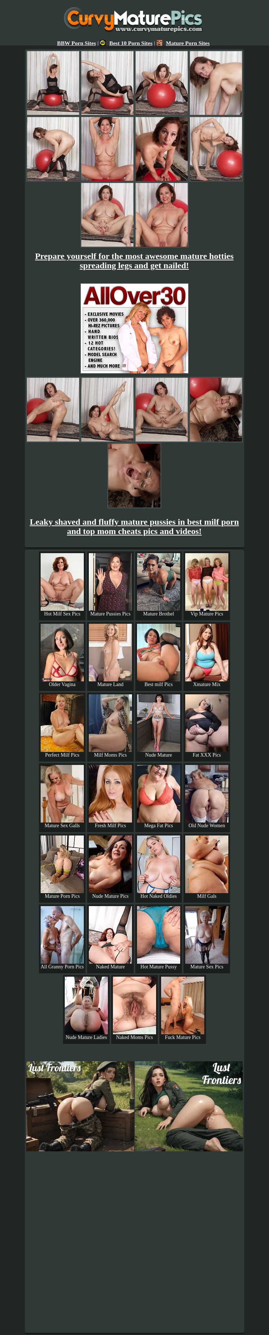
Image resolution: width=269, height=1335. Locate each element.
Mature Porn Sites (183, 43)
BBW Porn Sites (76, 43)
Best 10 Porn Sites (126, 43)
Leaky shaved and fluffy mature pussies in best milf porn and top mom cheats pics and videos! (134, 526)
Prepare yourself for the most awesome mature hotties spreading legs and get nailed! (134, 260)
